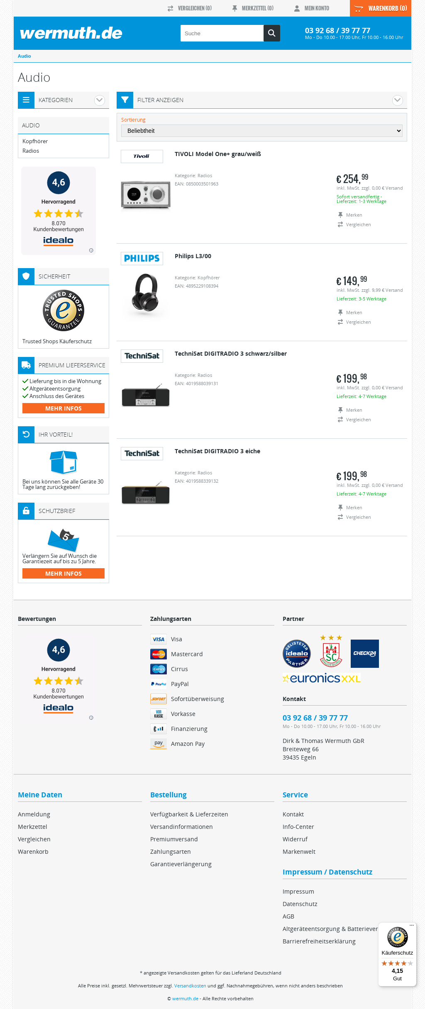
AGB (288, 916)
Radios (30, 151)
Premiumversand (174, 839)
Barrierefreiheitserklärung (319, 941)
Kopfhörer (35, 141)
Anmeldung (34, 814)
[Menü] (412, 927)
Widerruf (295, 839)
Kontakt (293, 814)
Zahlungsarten (170, 851)
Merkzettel (32, 827)
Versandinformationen (181, 827)
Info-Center (298, 827)
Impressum (298, 891)
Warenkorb (33, 851)
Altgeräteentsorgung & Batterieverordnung (342, 929)
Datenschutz (300, 904)
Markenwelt (299, 851)
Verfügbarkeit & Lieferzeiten (189, 814)
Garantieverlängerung (181, 864)
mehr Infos (63, 408)
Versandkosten (190, 985)
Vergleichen (34, 839)
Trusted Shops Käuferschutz (57, 341)
